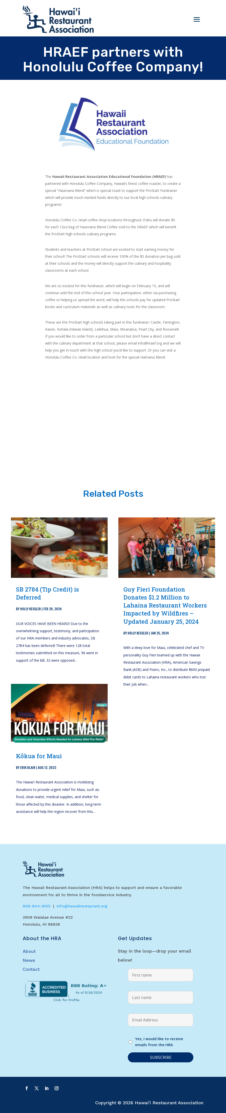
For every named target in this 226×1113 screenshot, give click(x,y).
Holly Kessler (30, 608)
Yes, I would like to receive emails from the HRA (159, 1041)
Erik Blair (27, 767)
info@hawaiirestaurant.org (82, 906)
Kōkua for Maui (39, 756)
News (29, 960)
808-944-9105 (37, 906)
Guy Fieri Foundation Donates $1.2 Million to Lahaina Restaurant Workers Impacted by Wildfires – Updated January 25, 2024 (165, 605)
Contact (31, 969)
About (29, 951)
